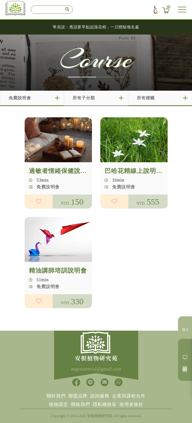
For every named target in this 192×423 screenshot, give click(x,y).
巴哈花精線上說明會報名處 (143, 170)
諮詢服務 (99, 396)
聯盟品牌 (77, 396)
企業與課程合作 (128, 396)
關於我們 (56, 396)
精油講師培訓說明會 (58, 273)
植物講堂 (58, 404)
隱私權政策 (105, 404)
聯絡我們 (80, 404)
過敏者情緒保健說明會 (61, 170)
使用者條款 (131, 404)
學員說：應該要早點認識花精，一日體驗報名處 (96, 27)
